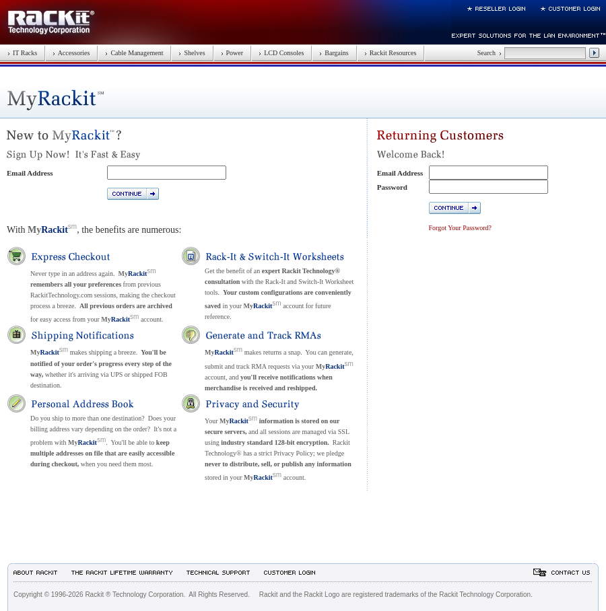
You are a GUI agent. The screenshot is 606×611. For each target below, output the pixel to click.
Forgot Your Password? (460, 227)
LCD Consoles (281, 53)
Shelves (191, 53)
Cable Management (134, 53)
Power (232, 53)
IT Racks (22, 53)
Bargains (333, 53)
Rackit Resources (390, 53)
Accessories (71, 53)
